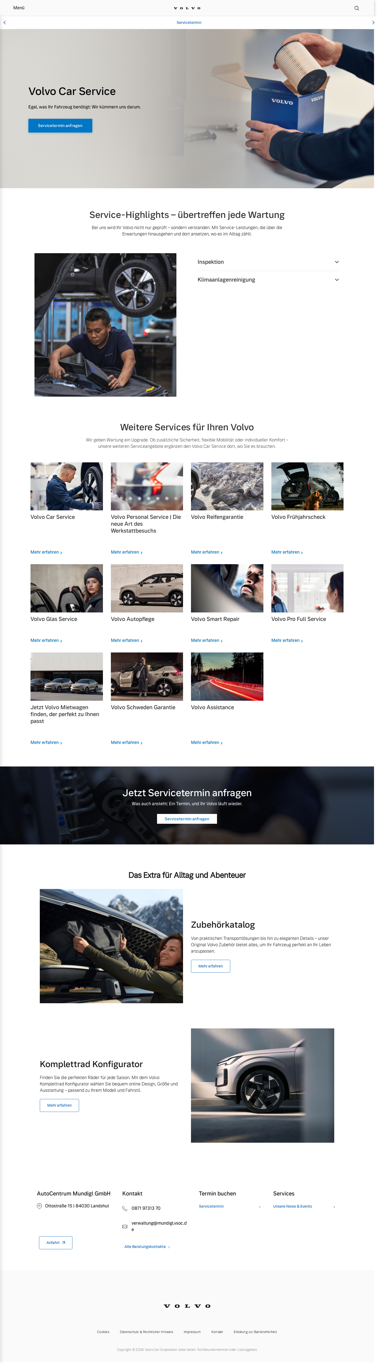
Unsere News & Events (292, 1206)
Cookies (103, 1332)
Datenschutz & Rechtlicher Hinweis (146, 1332)
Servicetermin (189, 22)
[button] (269, 262)
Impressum (192, 1332)
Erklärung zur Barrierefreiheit (255, 1332)
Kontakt (217, 1332)
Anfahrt (53, 1242)
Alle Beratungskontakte (145, 1246)
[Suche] (356, 8)
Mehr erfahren (45, 552)
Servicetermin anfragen (68, 126)
